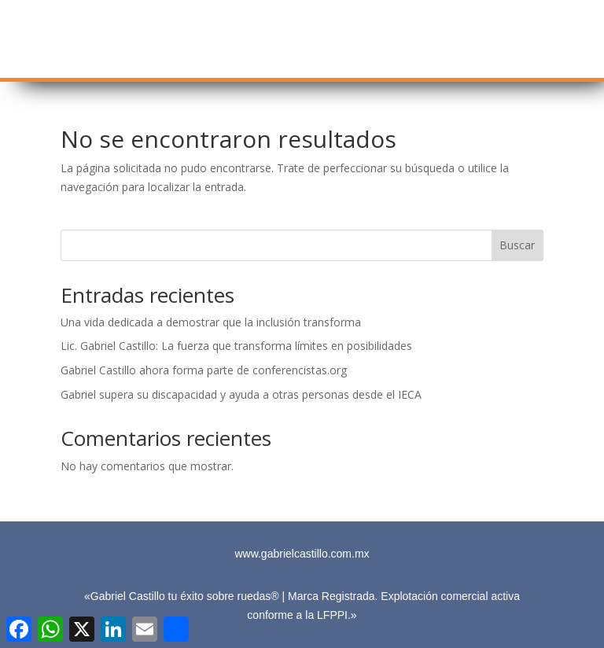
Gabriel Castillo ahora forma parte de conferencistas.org (204, 370)
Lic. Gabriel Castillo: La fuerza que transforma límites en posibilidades (236, 345)
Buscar (517, 244)
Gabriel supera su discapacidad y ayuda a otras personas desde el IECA (241, 394)
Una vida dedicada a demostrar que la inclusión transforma (211, 322)
